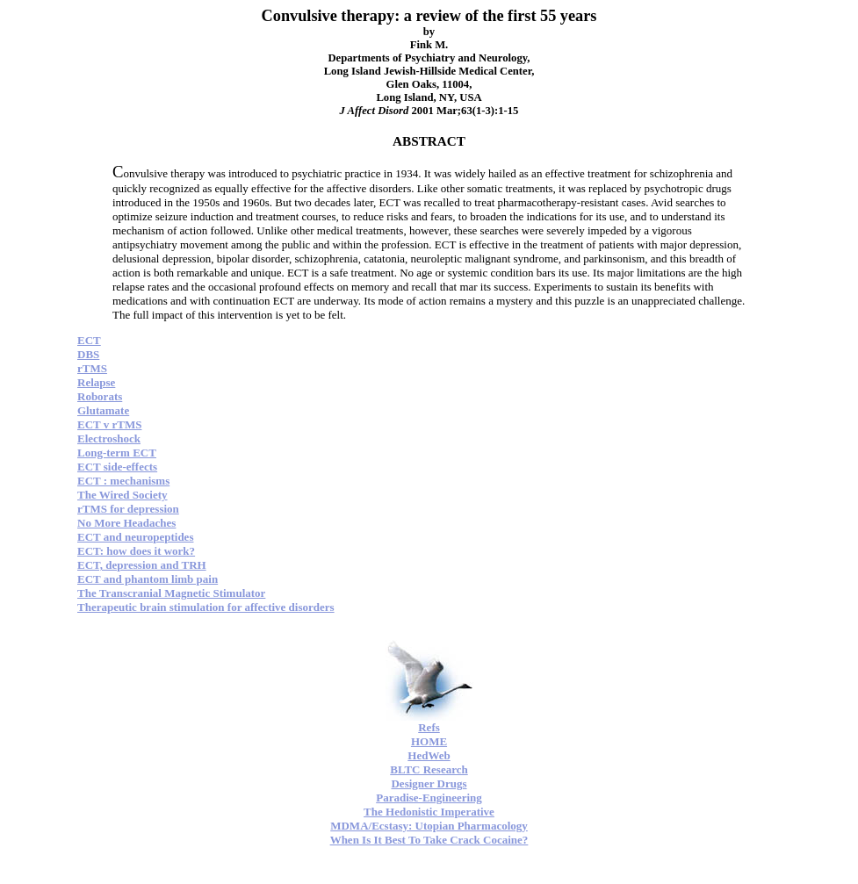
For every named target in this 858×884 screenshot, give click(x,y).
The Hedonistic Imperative (429, 811)
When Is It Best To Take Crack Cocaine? (429, 839)
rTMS (92, 368)
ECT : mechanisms (123, 480)
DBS (88, 354)
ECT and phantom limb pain (147, 579)
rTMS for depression (128, 508)
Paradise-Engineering (429, 797)
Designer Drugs (428, 783)
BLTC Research (428, 769)
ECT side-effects (117, 466)
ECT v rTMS (109, 424)
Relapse (96, 382)
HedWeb (428, 755)
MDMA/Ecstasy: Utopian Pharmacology (429, 825)
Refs (429, 727)
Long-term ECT (116, 452)
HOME (429, 741)
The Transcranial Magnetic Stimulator (171, 593)
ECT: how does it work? (136, 550)
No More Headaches (126, 522)
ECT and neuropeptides (135, 536)
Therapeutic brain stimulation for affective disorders (206, 607)
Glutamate (103, 410)
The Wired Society (122, 494)
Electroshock (109, 438)
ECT (89, 340)
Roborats (99, 396)
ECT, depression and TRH (141, 564)
